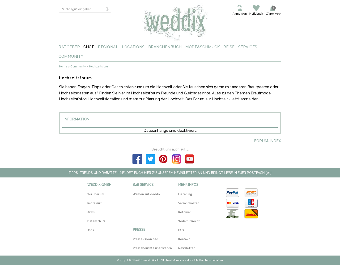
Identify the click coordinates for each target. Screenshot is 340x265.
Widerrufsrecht (189, 221)
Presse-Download (145, 239)
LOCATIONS (133, 47)
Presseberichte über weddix (152, 248)
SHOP (88, 47)
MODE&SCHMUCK (202, 47)
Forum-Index (267, 141)
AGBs (91, 212)
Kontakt (184, 239)
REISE (229, 47)
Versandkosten (188, 203)
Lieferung (185, 194)
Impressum (94, 203)
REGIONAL (108, 47)
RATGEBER (69, 47)
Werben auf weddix (146, 194)
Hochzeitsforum (99, 66)
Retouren (184, 212)
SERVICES (247, 47)
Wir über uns (96, 194)
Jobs (90, 230)
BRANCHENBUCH (165, 47)
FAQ (181, 230)
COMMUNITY (71, 56)
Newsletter (186, 248)
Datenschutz (96, 221)
